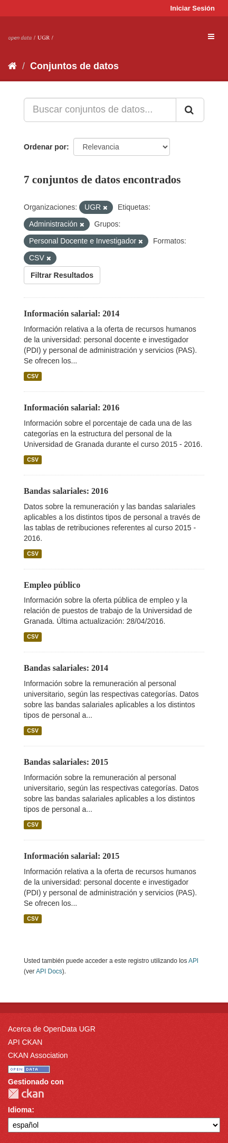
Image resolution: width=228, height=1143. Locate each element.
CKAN (26, 1093)
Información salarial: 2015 (71, 855)
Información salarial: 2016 (71, 407)
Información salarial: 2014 (71, 313)
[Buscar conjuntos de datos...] (100, 110)
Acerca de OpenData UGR (52, 1029)
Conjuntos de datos (74, 66)
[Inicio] (12, 66)
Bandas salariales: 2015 (66, 761)
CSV (33, 376)
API (193, 960)
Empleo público (52, 584)
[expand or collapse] (211, 36)
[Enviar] (190, 110)
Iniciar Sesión (192, 8)
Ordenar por (45, 147)
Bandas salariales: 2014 (66, 667)
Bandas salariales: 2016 (66, 490)
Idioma (20, 1109)
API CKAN (25, 1042)
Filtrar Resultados (62, 275)
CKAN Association (38, 1055)
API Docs (49, 971)
